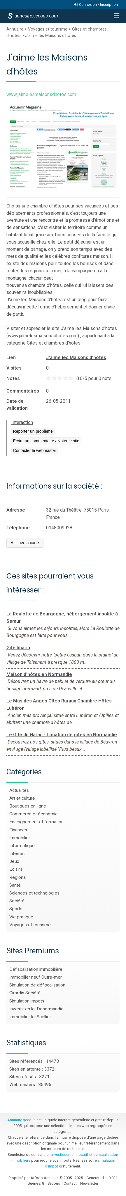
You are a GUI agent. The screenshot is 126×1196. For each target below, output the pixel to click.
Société (16, 901)
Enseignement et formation (36, 821)
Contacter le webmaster (34, 450)
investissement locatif (69, 1154)
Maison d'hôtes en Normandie (39, 674)
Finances (18, 830)
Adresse (15, 510)
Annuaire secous (21, 1120)
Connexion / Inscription (98, 4)
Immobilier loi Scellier (30, 1016)
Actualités (19, 790)
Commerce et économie (33, 814)
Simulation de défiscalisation (37, 985)
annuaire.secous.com (36, 16)
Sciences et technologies (34, 893)
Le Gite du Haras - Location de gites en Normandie (61, 734)
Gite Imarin (18, 647)
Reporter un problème (33, 431)
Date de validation (17, 404)
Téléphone (18, 527)
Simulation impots (26, 1001)
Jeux (14, 861)
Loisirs (15, 869)
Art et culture (22, 798)
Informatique (22, 845)
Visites (14, 368)
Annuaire (14, 29)
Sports (15, 908)
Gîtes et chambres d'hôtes (53, 343)
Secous (54, 1183)
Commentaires (22, 391)
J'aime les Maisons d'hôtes (50, 35)
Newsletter (89, 1183)
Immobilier (19, 837)
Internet (17, 853)
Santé (15, 885)
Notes (13, 378)
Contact (70, 1183)
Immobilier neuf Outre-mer (35, 977)
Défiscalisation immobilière (35, 969)
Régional (18, 877)
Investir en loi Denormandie (36, 1009)
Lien (11, 357)
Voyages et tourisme (47, 29)
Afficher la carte (25, 542)
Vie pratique (21, 917)
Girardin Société (25, 993)
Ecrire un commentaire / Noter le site (46, 441)
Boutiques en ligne (27, 806)
